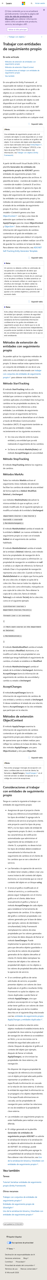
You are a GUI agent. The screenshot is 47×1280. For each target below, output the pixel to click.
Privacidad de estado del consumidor (19, 1265)
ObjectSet (9, 226)
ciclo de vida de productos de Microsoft (18, 17)
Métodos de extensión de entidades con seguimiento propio (20, 62)
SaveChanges (31, 773)
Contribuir (9, 1261)
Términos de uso (11, 1269)
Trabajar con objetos (16, 37)
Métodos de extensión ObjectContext (19, 67)
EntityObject (35, 144)
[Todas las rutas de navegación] (5, 37)
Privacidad (20, 1261)
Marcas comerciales (28, 1269)
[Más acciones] (42, 37)
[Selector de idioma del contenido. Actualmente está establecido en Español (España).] (14, 1237)
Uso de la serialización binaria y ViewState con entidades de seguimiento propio (26, 1160)
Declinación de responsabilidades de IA (20, 1254)
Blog (25, 1258)
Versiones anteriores (12, 1258)
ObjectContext (9, 216)
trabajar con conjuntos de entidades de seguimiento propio (22, 374)
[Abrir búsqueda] (31, 3)
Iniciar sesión (40, 3)
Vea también (10, 76)
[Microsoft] (23, 3)
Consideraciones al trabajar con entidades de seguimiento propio (22, 71)
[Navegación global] (2, 3)
